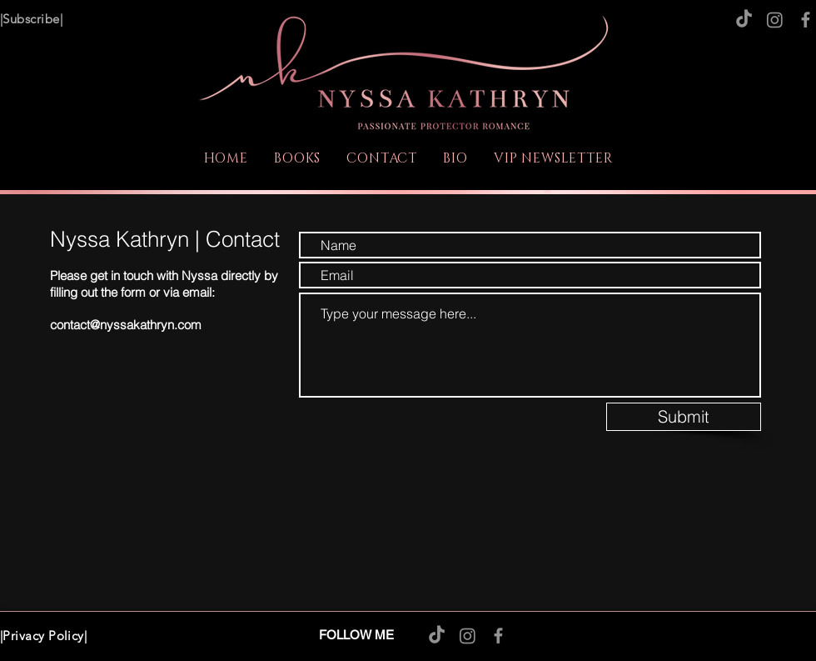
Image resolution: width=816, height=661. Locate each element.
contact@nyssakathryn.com (126, 325)
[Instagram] (774, 19)
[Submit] (683, 417)
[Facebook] (805, 19)
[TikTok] (744, 19)
